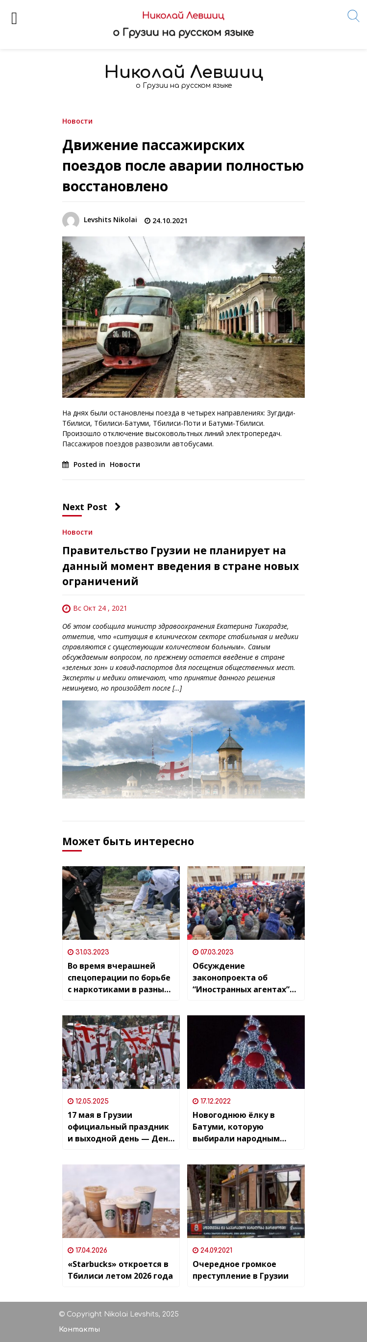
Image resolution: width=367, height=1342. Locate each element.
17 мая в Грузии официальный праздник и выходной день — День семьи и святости (120, 1127)
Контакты (79, 1329)
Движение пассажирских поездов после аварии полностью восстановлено (183, 165)
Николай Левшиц (183, 72)
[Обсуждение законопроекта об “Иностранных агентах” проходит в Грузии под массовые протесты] (246, 903)
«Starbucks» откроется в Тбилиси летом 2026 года (120, 1270)
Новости (77, 120)
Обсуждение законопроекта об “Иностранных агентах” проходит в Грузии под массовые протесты (241, 977)
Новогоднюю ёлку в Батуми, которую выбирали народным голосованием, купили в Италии (243, 1127)
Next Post (91, 507)
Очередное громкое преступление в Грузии (241, 1270)
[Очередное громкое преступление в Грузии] (246, 1201)
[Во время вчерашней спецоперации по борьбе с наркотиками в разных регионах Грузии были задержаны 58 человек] (121, 903)
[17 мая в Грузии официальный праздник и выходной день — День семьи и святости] (121, 1052)
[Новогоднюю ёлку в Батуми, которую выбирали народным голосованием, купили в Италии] (246, 1052)
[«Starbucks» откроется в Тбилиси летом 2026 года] (121, 1201)
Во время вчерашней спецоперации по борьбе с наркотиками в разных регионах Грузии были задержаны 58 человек (119, 977)
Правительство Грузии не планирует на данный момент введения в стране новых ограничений (180, 565)
